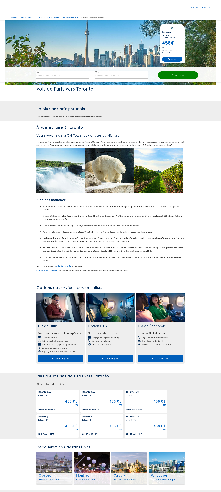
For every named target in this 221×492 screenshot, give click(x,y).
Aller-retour (43, 384)
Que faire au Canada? (47, 270)
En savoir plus (60, 358)
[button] (175, 75)
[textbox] (62, 75)
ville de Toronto (64, 265)
